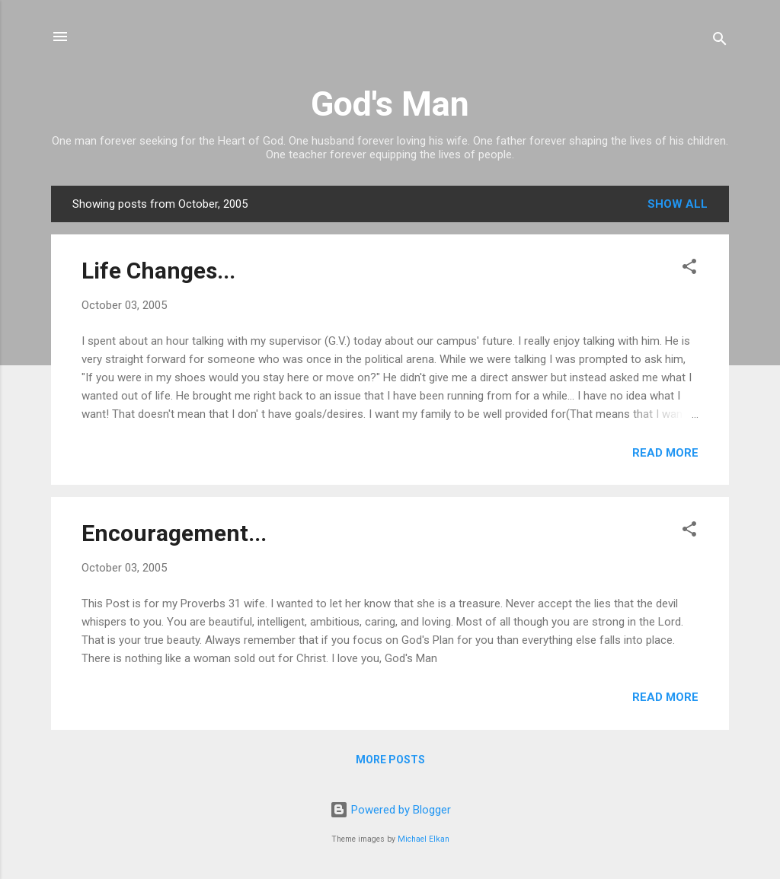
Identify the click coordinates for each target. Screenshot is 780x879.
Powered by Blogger (390, 810)
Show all (677, 204)
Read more (665, 453)
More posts (390, 759)
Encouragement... (174, 533)
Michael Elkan (423, 839)
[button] (689, 269)
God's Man (390, 104)
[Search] (720, 41)
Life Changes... (158, 270)
